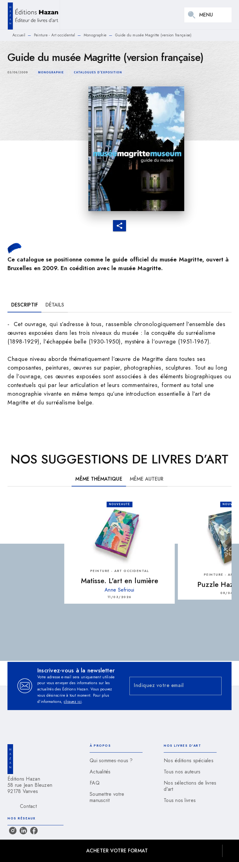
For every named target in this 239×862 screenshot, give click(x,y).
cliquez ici (73, 701)
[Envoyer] (214, 686)
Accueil (18, 35)
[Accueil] (33, 15)
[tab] (24, 304)
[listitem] (12, 830)
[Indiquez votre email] (167, 686)
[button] (50, 72)
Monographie (95, 35)
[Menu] (208, 14)
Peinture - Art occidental (54, 35)
